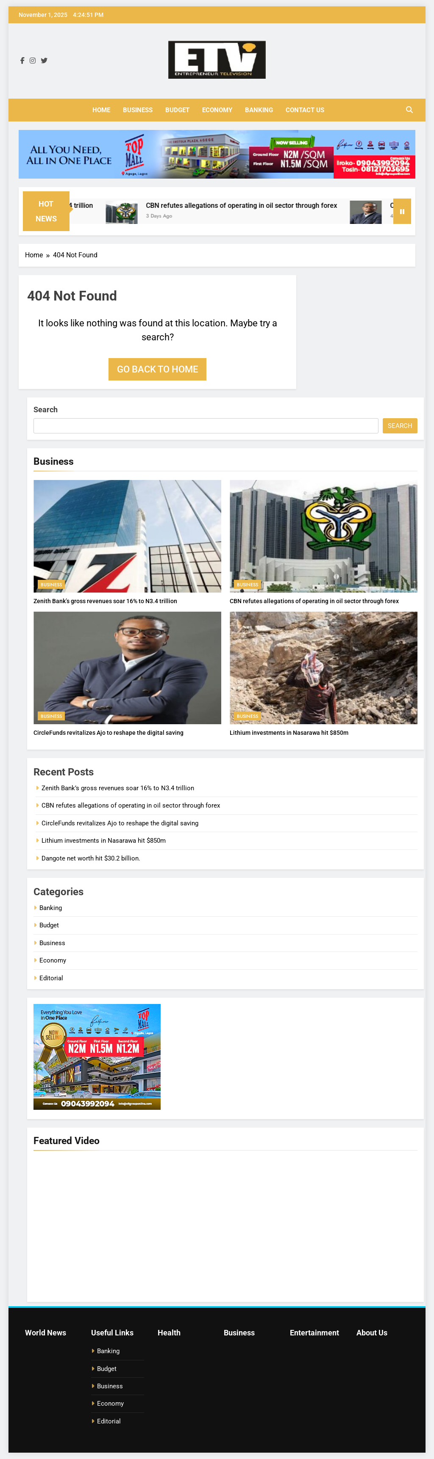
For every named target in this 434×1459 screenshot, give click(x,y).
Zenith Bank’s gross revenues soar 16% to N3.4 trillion (105, 601)
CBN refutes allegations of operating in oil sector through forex (248, 205)
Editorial (51, 978)
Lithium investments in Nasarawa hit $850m (289, 732)
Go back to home (157, 369)
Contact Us (305, 110)
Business (138, 110)
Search (45, 409)
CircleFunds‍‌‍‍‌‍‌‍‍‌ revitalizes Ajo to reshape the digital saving (108, 732)
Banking (259, 110)
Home (101, 110)
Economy (217, 110)
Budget (177, 110)
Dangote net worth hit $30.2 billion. (91, 858)
